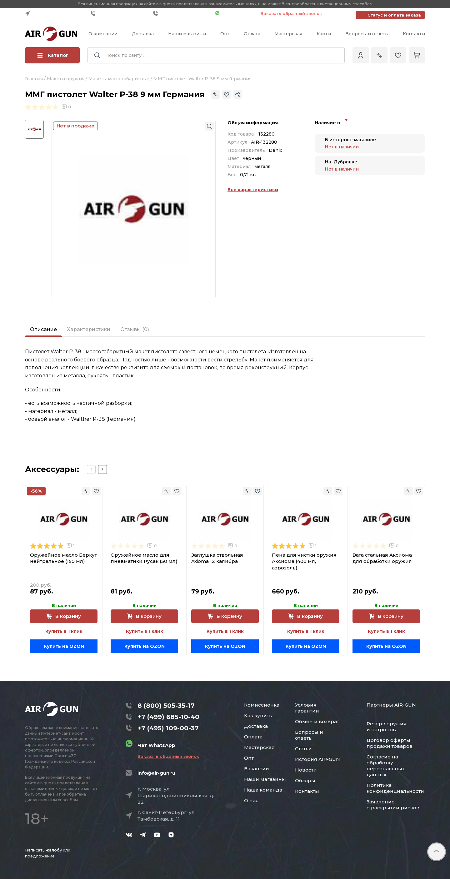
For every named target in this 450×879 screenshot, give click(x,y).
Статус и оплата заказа (394, 14)
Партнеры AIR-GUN (391, 705)
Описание (43, 329)
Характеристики (88, 329)
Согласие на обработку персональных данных (386, 765)
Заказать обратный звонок (291, 13)
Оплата (252, 34)
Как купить (258, 715)
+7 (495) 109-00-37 (182, 13)
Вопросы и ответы (366, 34)
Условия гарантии (307, 708)
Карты (324, 34)
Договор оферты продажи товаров (389, 743)
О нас (251, 800)
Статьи (303, 749)
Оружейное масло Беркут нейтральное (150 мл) (63, 558)
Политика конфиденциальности (395, 788)
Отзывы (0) (134, 329)
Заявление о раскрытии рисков (393, 805)
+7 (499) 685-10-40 (120, 13)
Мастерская (288, 34)
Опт (224, 34)
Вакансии (256, 769)
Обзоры (305, 780)
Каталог (53, 55)
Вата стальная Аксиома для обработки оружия (382, 558)
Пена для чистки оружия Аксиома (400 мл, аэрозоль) (304, 561)
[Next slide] (102, 469)
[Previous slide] (91, 469)
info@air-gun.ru (156, 773)
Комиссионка (261, 705)
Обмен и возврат (317, 721)
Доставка (143, 34)
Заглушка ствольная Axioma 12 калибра (217, 558)
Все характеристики (253, 189)
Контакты (414, 34)
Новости (306, 770)
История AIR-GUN (317, 759)
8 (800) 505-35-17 (166, 705)
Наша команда (263, 790)
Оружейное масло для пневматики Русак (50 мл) (144, 558)
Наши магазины (187, 34)
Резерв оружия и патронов (387, 726)
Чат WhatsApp (234, 13)
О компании (103, 34)
